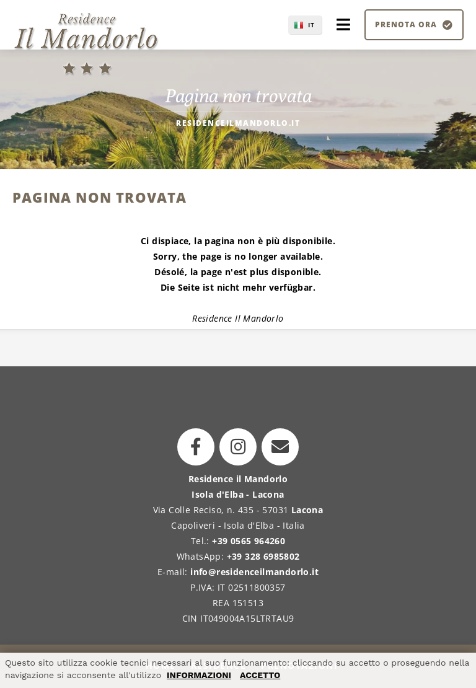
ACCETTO (260, 675)
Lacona (307, 510)
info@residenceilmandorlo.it (254, 572)
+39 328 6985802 (263, 556)
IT (311, 24)
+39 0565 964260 (248, 541)
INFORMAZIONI (199, 675)
